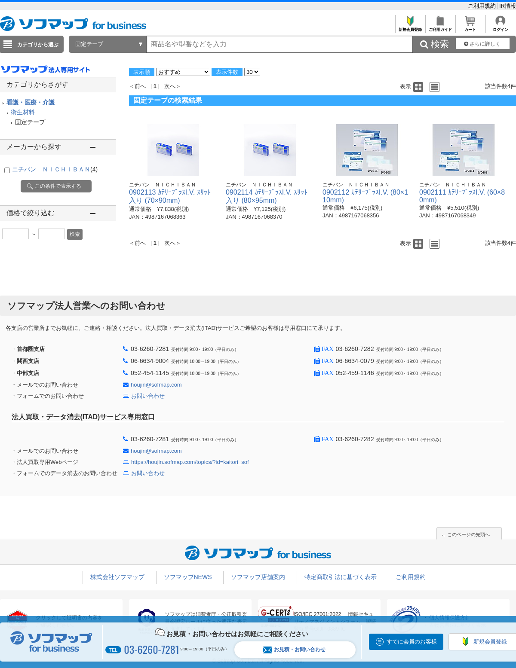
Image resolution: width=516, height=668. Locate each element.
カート (470, 27)
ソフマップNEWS (188, 576)
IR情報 (507, 6)
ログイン (500, 27)
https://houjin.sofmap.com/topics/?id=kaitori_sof (190, 462)
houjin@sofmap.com (156, 384)
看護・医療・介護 (30, 102)
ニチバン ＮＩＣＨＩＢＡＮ (55, 169)
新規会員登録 (410, 27)
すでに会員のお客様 (412, 641)
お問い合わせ (148, 396)
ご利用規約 (483, 6)
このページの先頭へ (468, 534)
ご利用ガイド (440, 27)
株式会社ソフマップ (117, 576)
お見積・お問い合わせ (294, 650)
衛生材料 (23, 112)
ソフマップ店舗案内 (258, 576)
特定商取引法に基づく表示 (340, 576)
